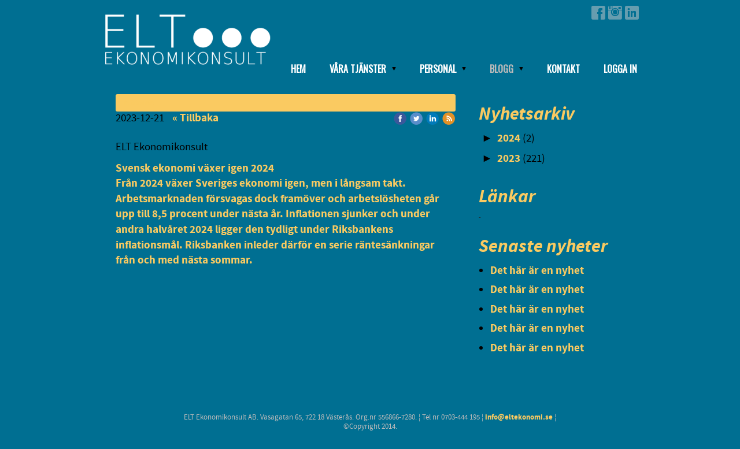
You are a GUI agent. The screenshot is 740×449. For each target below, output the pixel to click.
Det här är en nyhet (537, 271)
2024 (508, 138)
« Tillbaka (195, 118)
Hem (298, 69)
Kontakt (563, 69)
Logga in (620, 69)
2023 (508, 158)
